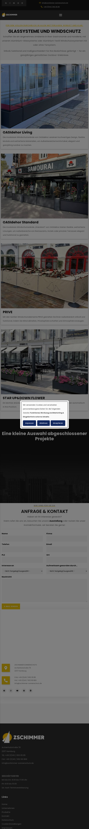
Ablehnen (44, 423)
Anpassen (29, 423)
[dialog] (44, 414)
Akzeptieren (58, 423)
